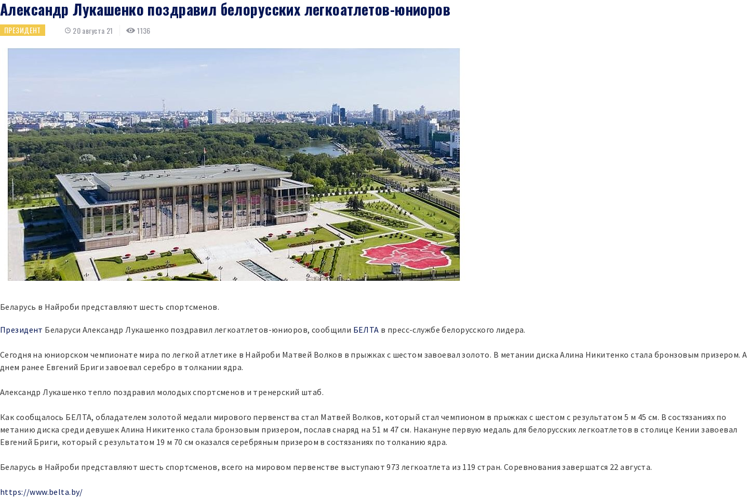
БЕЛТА (366, 329)
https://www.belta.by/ (41, 492)
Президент (22, 29)
